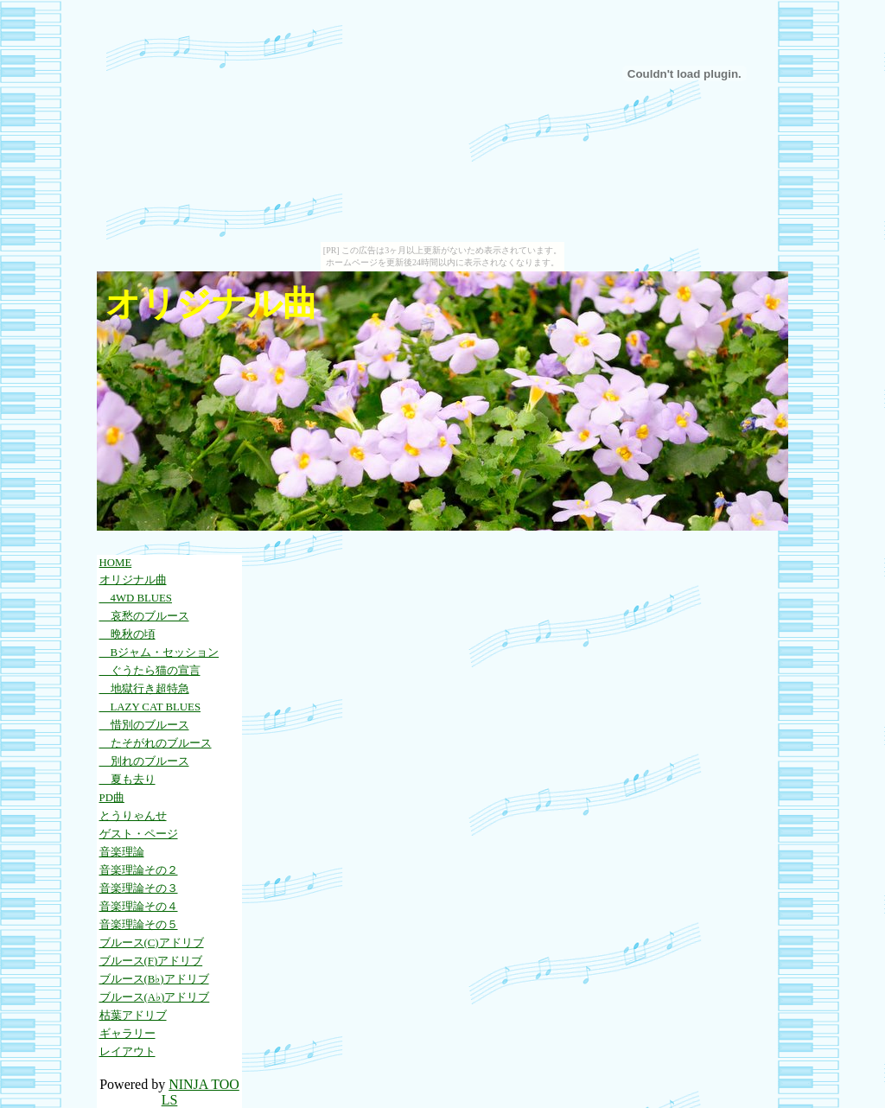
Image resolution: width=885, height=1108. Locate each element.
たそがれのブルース (155, 743)
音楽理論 (121, 852)
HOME (115, 563)
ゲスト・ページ (138, 834)
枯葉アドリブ (133, 1015)
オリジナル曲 (133, 580)
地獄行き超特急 (144, 689)
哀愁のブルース (144, 616)
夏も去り (127, 780)
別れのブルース (144, 761)
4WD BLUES (135, 598)
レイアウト (127, 1052)
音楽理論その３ (138, 888)
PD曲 (111, 798)
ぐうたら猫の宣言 (150, 671)
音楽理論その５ (138, 925)
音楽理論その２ (138, 870)
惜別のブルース (144, 725)
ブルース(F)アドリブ (151, 961)
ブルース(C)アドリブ (151, 943)
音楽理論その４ (138, 907)
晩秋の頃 (127, 634)
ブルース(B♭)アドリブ (154, 979)
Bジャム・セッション (159, 652)
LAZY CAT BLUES (150, 707)
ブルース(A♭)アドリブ (154, 997)
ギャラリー (127, 1034)
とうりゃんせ (133, 816)
